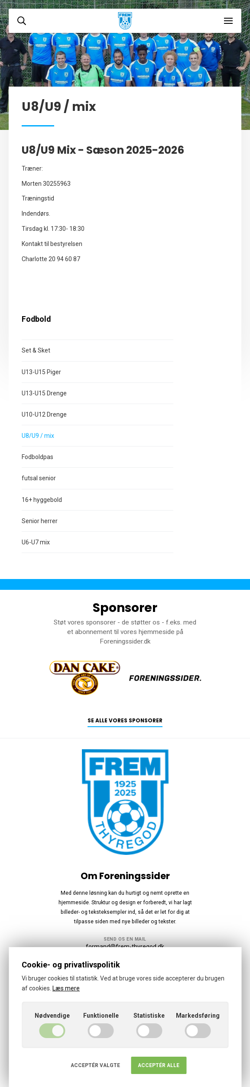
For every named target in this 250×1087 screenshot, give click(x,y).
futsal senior (39, 478)
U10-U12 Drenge (44, 414)
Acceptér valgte (95, 1065)
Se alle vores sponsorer (125, 720)
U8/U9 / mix (38, 435)
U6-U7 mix (36, 542)
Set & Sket (36, 350)
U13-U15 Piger (41, 372)
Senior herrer (40, 521)
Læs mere (66, 988)
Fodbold (36, 319)
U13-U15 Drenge (44, 393)
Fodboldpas (37, 456)
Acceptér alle (158, 1065)
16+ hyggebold (42, 499)
